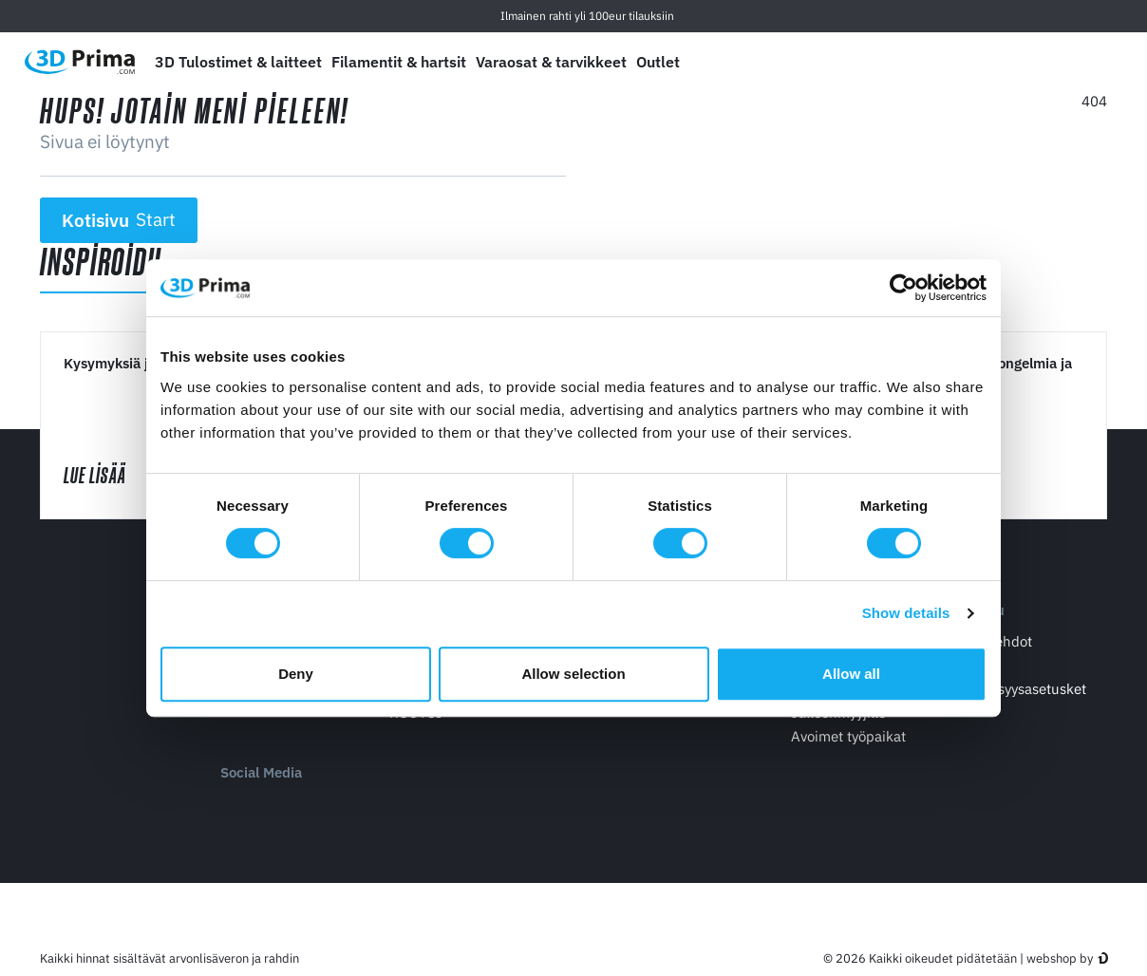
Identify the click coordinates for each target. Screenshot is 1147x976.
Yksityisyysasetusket (1021, 689)
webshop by (1059, 959)
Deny (295, 674)
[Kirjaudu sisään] (1053, 62)
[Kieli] (963, 62)
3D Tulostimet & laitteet (238, 61)
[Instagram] (352, 806)
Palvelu (980, 611)
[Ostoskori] (1097, 62)
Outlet (658, 61)
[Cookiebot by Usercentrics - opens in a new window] (903, 287)
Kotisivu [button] (119, 220)
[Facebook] (274, 806)
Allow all (851, 674)
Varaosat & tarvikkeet (551, 61)
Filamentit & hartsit (398, 61)
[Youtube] (235, 806)
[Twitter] (313, 806)
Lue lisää (112, 475)
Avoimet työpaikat (848, 736)
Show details (906, 613)
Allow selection (573, 674)
